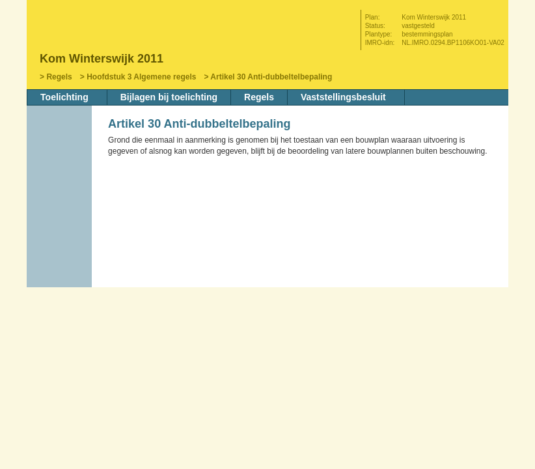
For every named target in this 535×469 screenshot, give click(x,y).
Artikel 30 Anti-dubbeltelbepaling (271, 76)
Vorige (60, 200)
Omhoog (60, 239)
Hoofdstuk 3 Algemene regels (141, 76)
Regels (59, 76)
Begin (60, 180)
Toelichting (64, 97)
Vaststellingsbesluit (343, 97)
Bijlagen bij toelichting (168, 97)
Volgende (60, 219)
